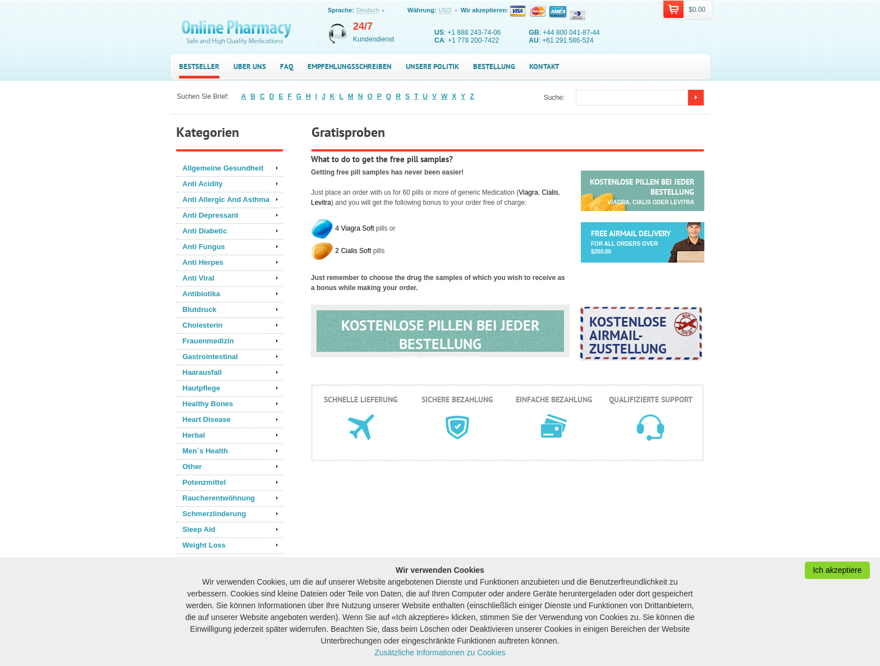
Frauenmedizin (208, 341)
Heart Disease (206, 419)
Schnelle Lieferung (361, 399)
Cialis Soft (356, 251)
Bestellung (494, 66)
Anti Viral (198, 278)
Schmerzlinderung (214, 513)
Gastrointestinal (210, 356)
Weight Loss (204, 545)
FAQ (287, 66)
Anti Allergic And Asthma (225, 199)
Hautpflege (201, 388)
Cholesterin (202, 325)
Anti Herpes (202, 262)
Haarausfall (202, 372)
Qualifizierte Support (651, 399)
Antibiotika (201, 294)
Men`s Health (205, 451)
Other (192, 466)
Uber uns (249, 66)
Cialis (550, 192)
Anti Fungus (203, 246)
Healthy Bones (207, 403)
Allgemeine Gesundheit (222, 168)
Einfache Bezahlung (554, 399)
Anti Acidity (202, 184)
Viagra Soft (357, 228)
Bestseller (199, 66)
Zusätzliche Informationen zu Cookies (439, 652)
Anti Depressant (210, 215)
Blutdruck (199, 309)
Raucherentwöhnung (218, 498)
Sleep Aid (199, 529)
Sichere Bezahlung (457, 399)
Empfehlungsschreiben (350, 66)
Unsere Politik (432, 66)
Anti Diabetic (204, 231)
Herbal (193, 435)
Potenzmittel (204, 482)
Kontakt (544, 66)
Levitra (321, 202)
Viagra (528, 192)
